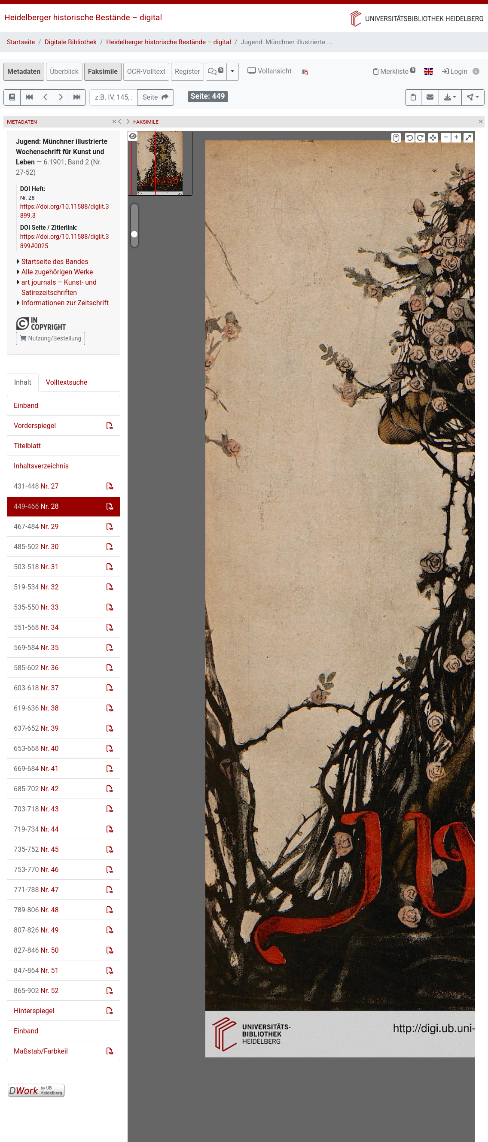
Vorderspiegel (35, 426)
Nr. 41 (36, 769)
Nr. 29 (36, 526)
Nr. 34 (36, 627)
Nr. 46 (36, 870)
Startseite (21, 42)
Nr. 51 (36, 970)
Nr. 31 (36, 567)
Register (187, 71)
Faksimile (103, 71)
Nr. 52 (36, 991)
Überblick (64, 71)
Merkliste (394, 71)
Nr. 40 (36, 748)
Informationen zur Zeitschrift (65, 303)
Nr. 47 (36, 890)
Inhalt (22, 382)
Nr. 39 (36, 728)
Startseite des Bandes (54, 262)
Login (454, 71)
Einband (26, 405)
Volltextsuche (66, 382)
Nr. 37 (36, 688)
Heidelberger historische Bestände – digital (83, 17)
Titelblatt (27, 446)
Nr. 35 (36, 648)
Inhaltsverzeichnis (41, 466)
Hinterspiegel (34, 1011)
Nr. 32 (36, 587)
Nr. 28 (36, 506)
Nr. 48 (36, 910)
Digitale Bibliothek (71, 42)
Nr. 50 (36, 950)
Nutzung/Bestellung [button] (50, 338)
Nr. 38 (36, 708)
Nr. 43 (36, 809)
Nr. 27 (36, 486)
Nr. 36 (36, 668)
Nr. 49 (36, 930)
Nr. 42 (36, 789)
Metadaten (23, 71)
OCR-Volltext (146, 71)
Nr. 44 (36, 829)
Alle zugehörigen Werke (57, 272)
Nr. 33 (36, 607)
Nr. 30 (36, 547)
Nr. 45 (36, 849)
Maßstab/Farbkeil (41, 1051)
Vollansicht (269, 71)
